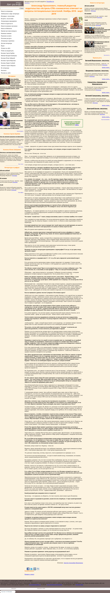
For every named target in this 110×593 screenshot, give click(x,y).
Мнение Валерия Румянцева (9, 55)
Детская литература (6, 43)
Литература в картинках (7, 41)
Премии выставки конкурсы (9, 31)
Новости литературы (7, 11)
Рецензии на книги (6, 36)
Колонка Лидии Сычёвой (8, 63)
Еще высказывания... (105, 119)
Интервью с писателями (7, 16)
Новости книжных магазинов (9, 26)
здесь (77, 125)
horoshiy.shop (79, 584)
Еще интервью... (20, 131)
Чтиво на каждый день (7, 50)
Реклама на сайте (6, 73)
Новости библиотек (6, 28)
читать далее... (106, 67)
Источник (14, 175)
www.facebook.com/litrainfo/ (54, 584)
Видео (2, 45)
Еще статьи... (21, 147)
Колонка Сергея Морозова (8, 60)
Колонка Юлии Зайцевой (8, 58)
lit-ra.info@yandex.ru (35, 584)
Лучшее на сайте (5, 48)
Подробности (50, 1)
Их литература (5, 68)
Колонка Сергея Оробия (7, 53)
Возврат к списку (29, 574)
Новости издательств (7, 23)
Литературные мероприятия (9, 21)
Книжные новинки (6, 33)
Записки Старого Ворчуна (8, 65)
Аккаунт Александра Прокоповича (73, 563)
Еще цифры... (21, 192)
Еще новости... (107, 55)
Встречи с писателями (7, 18)
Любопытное (27, 2)
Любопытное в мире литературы (10, 13)
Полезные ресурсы (6, 38)
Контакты (3, 70)
